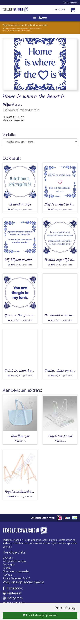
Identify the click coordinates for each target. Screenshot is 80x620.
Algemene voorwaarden (16, 571)
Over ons (8, 557)
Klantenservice (70, 3)
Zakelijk (7, 568)
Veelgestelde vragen (14, 561)
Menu (40, 18)
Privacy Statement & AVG (16, 578)
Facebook (13, 588)
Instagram (13, 598)
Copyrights (9, 564)
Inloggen (60, 9)
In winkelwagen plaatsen (40, 615)
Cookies (7, 575)
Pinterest (12, 593)
